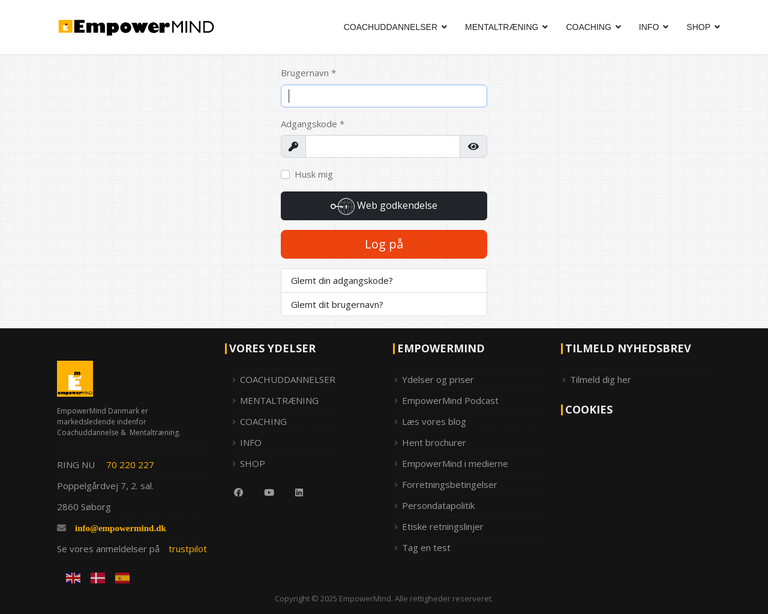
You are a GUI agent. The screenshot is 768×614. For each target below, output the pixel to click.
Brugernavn (308, 73)
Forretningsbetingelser (449, 484)
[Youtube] (264, 492)
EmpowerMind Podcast (450, 400)
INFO (649, 27)
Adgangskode (312, 124)
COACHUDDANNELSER (390, 27)
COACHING (588, 27)
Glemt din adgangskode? (342, 280)
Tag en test (426, 547)
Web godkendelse (384, 206)
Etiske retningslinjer (443, 526)
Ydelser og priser (438, 379)
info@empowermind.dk (120, 527)
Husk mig (314, 174)
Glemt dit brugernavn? (337, 304)
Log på (384, 244)
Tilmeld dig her (600, 379)
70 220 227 (130, 465)
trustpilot (188, 549)
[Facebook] (234, 492)
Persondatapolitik (438, 505)
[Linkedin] (294, 492)
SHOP (698, 27)
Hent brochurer (434, 442)
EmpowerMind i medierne (455, 463)
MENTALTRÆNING (501, 27)
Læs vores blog (434, 421)
